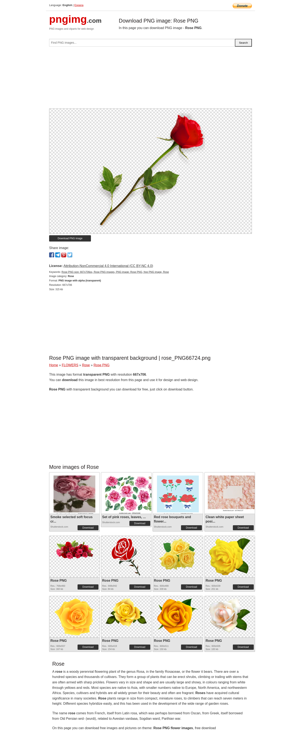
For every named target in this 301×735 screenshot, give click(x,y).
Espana (78, 5)
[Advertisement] (150, 79)
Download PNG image (70, 238)
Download (87, 527)
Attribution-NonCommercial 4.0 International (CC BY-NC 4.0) (108, 266)
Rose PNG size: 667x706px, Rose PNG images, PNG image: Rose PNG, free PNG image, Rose (115, 272)
